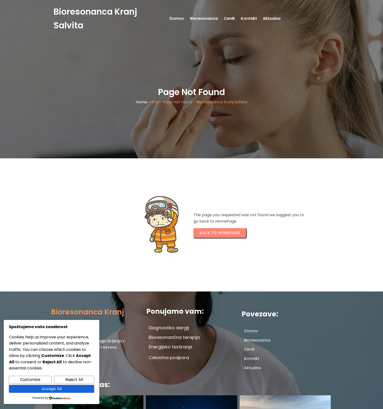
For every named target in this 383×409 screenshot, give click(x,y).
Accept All (52, 389)
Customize (30, 379)
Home (141, 103)
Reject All (74, 379)
